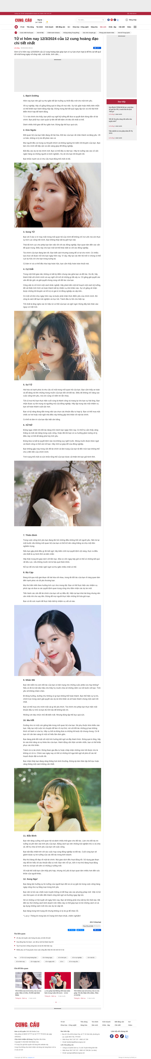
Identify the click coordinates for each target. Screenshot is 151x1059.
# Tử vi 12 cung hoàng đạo (28, 957)
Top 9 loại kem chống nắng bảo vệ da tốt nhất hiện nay (34, 946)
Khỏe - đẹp (112, 27)
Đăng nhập (131, 20)
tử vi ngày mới (50, 961)
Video (129, 27)
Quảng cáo (17, 13)
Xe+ (69, 27)
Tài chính (39, 27)
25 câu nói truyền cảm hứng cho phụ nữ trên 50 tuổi (33, 938)
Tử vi (25, 117)
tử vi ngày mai (35, 961)
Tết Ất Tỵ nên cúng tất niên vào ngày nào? (120, 120)
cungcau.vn (31, 1057)
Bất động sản (60, 27)
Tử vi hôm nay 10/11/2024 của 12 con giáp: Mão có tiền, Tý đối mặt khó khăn (57, 993)
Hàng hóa (94, 27)
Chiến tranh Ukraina (53, 32)
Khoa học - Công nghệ (80, 27)
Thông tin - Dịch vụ (21, 998)
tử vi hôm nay (20, 961)
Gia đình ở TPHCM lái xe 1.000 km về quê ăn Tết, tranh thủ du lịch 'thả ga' (121, 109)
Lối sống (17, 48)
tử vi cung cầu (73, 961)
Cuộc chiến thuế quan (26, 32)
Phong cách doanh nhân (106, 32)
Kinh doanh (49, 27)
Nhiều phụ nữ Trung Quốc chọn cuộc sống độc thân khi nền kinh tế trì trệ (40, 950)
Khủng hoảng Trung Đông (71, 32)
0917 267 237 (47, 13)
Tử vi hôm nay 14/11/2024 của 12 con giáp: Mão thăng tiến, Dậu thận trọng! (28, 993)
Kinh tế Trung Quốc (124, 32)
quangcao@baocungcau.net (32, 13)
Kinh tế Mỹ (40, 32)
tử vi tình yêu (62, 957)
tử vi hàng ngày (47, 957)
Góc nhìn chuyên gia (89, 32)
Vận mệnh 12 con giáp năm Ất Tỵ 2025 (121, 132)
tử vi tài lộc (91, 957)
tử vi (62, 961)
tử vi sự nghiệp (77, 957)
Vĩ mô (22, 27)
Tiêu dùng (30, 27)
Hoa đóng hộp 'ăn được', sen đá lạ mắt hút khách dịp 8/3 (34, 942)
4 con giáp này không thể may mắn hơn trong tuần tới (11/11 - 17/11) (86, 992)
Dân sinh (103, 27)
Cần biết (122, 27)
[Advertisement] (57, 75)
